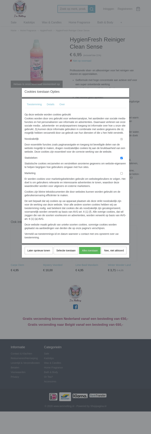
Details (50, 111)
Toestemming (34, 111)
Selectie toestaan (66, 257)
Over (62, 111)
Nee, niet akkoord (114, 257)
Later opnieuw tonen (38, 257)
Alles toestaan (90, 257)
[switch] (121, 146)
